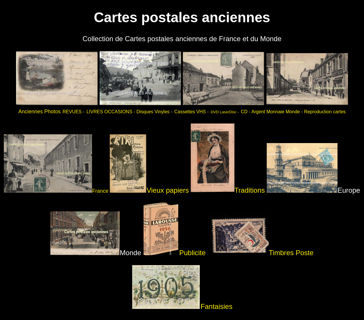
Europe (313, 190)
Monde (95, 253)
